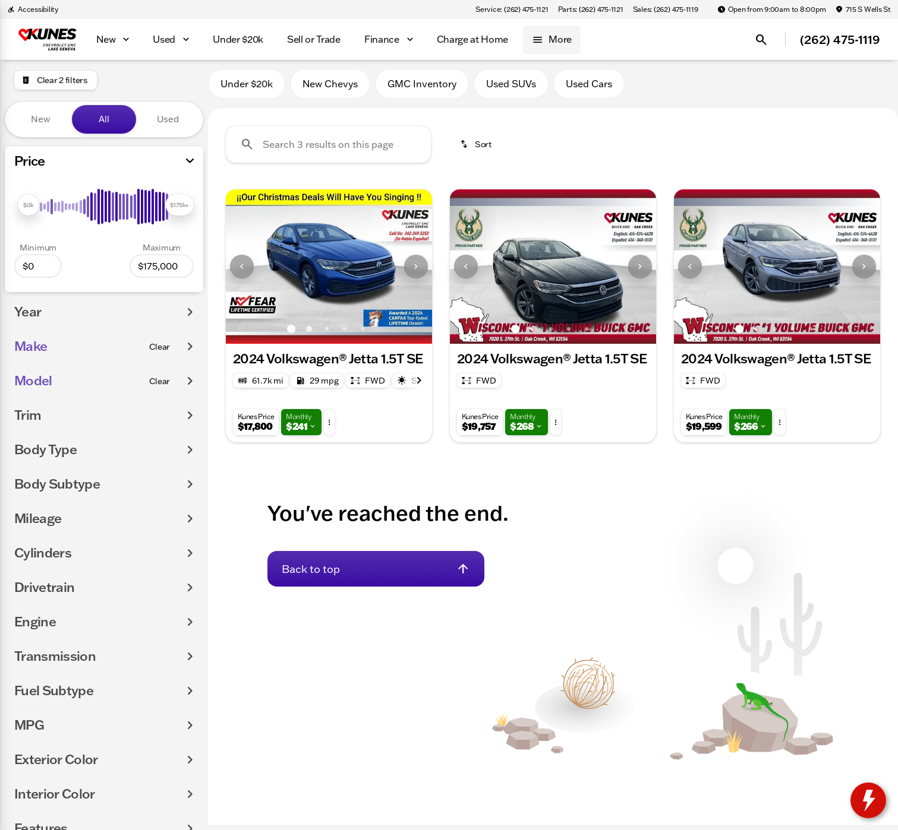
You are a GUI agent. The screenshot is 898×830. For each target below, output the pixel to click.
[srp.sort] (476, 149)
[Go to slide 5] (362, 334)
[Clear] (159, 346)
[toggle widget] (868, 800)
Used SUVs (511, 88)
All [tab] (104, 119)
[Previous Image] (242, 271)
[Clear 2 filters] (55, 80)
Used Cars (589, 88)
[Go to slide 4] (345, 334)
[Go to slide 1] (291, 334)
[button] (241, 271)
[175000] (162, 266)
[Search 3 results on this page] (328, 149)
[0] (38, 266)
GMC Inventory (421, 88)
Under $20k (246, 88)
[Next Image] (416, 271)
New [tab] (40, 119)
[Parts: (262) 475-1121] (591, 9)
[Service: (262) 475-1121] (511, 9)
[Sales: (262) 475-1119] (666, 9)
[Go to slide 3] (327, 334)
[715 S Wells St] (863, 9)
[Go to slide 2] (309, 334)
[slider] (28, 205)
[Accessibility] (33, 9)
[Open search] (761, 39)
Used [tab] (168, 119)
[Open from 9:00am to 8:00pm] (771, 9)
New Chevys (330, 88)
